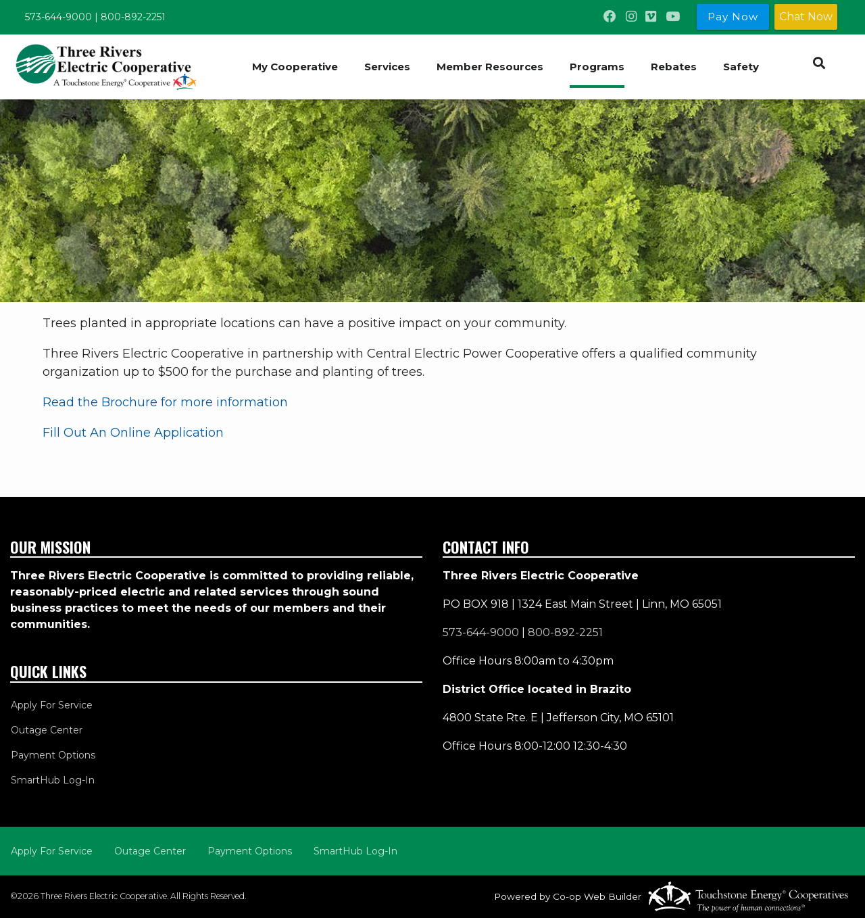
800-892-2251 (133, 17)
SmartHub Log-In (52, 780)
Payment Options (52, 755)
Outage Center (46, 730)
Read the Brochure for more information (165, 402)
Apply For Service (51, 705)
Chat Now (806, 16)
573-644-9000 (58, 17)
